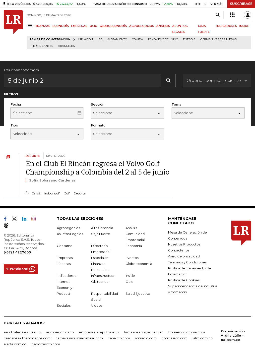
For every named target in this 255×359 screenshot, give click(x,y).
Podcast (63, 294)
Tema (176, 104)
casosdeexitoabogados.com (27, 338)
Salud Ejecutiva (138, 294)
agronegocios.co (60, 332)
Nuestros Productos (184, 244)
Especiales (99, 258)
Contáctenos (178, 250)
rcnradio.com (146, 338)
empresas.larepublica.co (99, 332)
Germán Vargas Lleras (218, 39)
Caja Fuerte (100, 234)
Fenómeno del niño (163, 39)
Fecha (15, 104)
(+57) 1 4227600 (17, 252)
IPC (100, 39)
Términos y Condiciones (187, 262)
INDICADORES (226, 26)
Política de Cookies (183, 280)
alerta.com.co (15, 344)
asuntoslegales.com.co (22, 332)
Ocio (129, 282)
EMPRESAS (79, 26)
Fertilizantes (42, 46)
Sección (97, 104)
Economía (134, 246)
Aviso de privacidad (184, 256)
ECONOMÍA (61, 26)
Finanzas (64, 264)
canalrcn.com (119, 338)
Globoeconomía (139, 264)
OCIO (93, 26)
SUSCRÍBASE (241, 3)
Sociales (63, 305)
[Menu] (31, 25)
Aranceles (66, 46)
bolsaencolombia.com (186, 332)
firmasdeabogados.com (143, 332)
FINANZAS (42, 26)
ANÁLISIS (163, 26)
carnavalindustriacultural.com (79, 338)
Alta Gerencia (102, 228)
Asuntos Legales (70, 234)
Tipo (14, 125)
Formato (98, 125)
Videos (96, 305)
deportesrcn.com (45, 344)
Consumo (64, 246)
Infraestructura (102, 276)
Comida (137, 39)
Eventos (132, 258)
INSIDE (244, 26)
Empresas (65, 258)
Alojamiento (117, 39)
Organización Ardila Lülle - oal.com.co (233, 335)
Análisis (131, 228)
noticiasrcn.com (175, 338)
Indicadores (66, 276)
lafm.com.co (202, 338)
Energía (189, 39)
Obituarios (99, 282)
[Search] (217, 14)
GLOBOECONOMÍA (113, 26)
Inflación (85, 39)
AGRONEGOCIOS (141, 26)
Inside (130, 276)
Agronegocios (68, 228)
